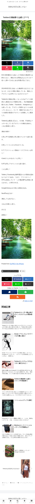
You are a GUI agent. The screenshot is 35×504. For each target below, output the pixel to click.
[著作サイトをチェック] (9, 292)
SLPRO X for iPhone (17, 264)
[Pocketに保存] (7, 68)
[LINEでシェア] (17, 68)
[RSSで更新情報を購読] (17, 297)
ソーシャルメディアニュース (10, 271)
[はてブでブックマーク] (28, 63)
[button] (28, 68)
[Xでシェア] (7, 63)
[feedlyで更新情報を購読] (25, 292)
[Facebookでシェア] (17, 63)
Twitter (22, 271)
